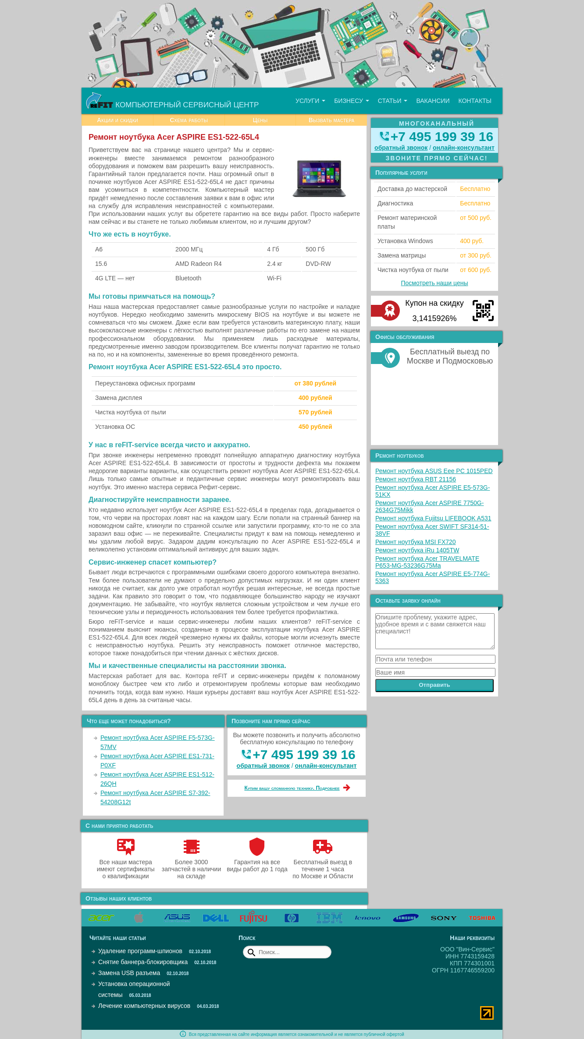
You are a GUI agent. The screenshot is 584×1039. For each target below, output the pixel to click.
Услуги (310, 100)
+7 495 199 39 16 (304, 754)
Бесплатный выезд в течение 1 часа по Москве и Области (322, 866)
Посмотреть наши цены (434, 282)
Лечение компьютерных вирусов (144, 1005)
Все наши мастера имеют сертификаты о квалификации (126, 866)
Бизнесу (351, 100)
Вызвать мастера (332, 120)
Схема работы (189, 120)
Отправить (434, 685)
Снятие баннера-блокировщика (143, 961)
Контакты (474, 100)
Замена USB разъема (129, 972)
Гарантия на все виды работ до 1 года (257, 862)
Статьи (393, 100)
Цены (260, 120)
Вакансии (432, 100)
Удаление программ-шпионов (140, 950)
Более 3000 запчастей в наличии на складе (191, 866)
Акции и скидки (117, 120)
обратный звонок (263, 765)
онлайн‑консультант (326, 765)
